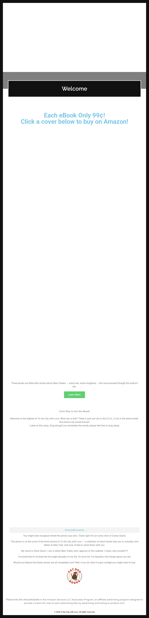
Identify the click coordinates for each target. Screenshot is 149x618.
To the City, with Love (74, 7)
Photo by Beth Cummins (74, 530)
